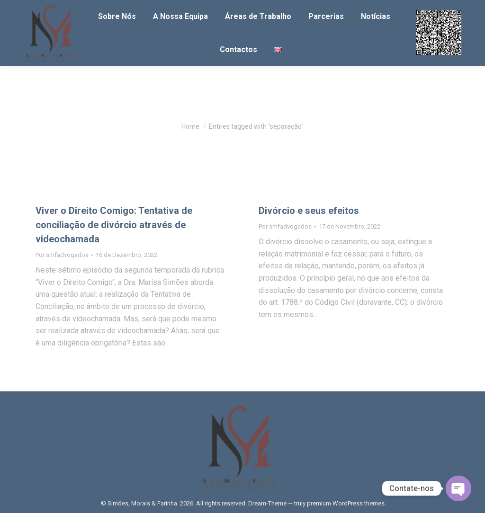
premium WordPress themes (346, 503)
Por (62, 254)
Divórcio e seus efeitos (309, 210)
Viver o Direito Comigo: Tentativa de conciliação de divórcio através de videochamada (114, 225)
